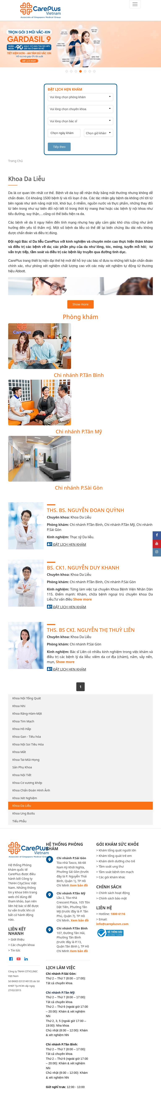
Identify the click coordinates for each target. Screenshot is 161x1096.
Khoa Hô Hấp (21, 729)
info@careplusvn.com (112, 924)
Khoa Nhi (18, 706)
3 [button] (76, 71)
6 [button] (89, 71)
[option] (80, 44)
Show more (80, 304)
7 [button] (94, 71)
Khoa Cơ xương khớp (27, 783)
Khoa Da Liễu (21, 806)
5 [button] (85, 71)
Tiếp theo (59, 147)
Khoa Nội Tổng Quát (26, 698)
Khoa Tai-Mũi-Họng (25, 760)
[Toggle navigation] (135, 4)
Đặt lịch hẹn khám (69, 544)
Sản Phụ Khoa (22, 767)
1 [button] (66, 71)
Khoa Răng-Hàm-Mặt (27, 713)
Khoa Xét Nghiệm (24, 798)
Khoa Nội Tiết (21, 775)
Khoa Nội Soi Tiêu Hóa (28, 744)
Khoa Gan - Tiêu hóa (26, 737)
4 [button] (80, 71)
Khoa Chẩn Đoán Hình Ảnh (31, 790)
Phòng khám (80, 317)
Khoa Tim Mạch (23, 721)
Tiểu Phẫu (19, 821)
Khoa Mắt (19, 752)
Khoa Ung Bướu (23, 813)
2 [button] (71, 71)
